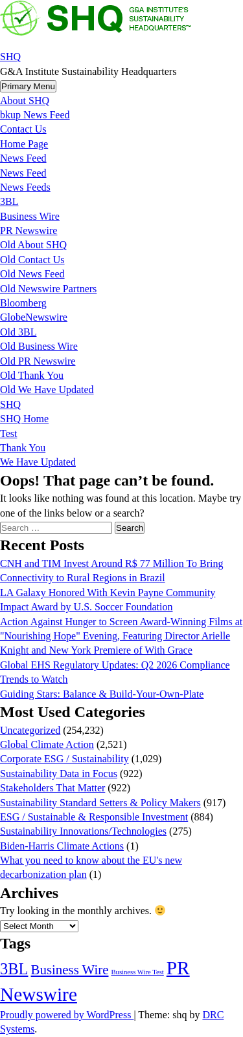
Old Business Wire (39, 346)
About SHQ (24, 100)
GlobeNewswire (33, 317)
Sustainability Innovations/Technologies (83, 831)
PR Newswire (28, 230)
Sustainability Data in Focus (58, 773)
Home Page (24, 143)
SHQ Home (24, 418)
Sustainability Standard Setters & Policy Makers (100, 802)
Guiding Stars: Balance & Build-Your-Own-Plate (101, 694)
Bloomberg (23, 302)
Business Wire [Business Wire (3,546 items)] (70, 970)
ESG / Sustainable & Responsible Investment (94, 816)
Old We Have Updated (47, 389)
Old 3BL (18, 331)
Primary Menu (28, 86)
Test (8, 433)
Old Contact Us (32, 259)
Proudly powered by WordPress (66, 1014)
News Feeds (25, 187)
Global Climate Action (47, 744)
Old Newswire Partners (48, 288)
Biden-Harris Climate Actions (62, 845)
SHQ (10, 56)
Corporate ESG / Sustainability (64, 758)
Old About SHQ (33, 244)
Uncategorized (30, 730)
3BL (9, 201)
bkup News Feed (35, 114)
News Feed (23, 158)
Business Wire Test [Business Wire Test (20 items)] (137, 972)
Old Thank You (32, 375)
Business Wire (30, 216)
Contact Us (23, 128)
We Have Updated (38, 461)
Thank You (22, 447)
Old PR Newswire (37, 361)
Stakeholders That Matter (52, 787)
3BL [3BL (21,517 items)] (14, 969)
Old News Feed (32, 273)
